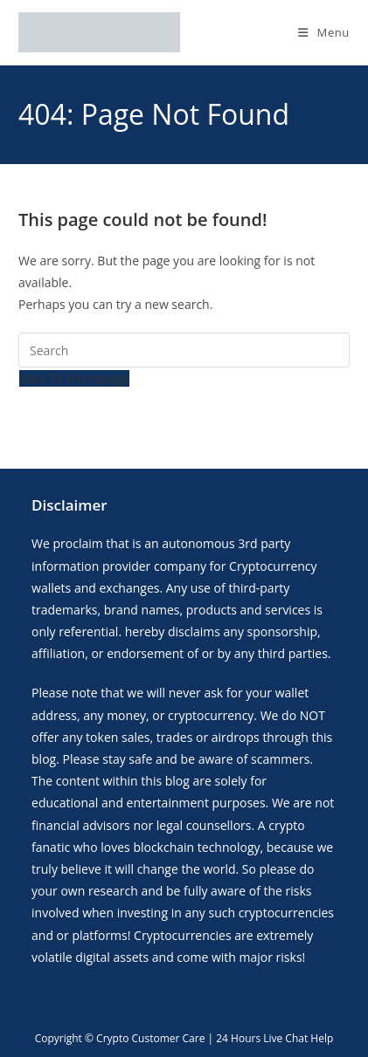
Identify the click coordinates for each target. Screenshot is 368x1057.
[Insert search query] (184, 350)
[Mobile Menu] (324, 32)
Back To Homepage (74, 378)
